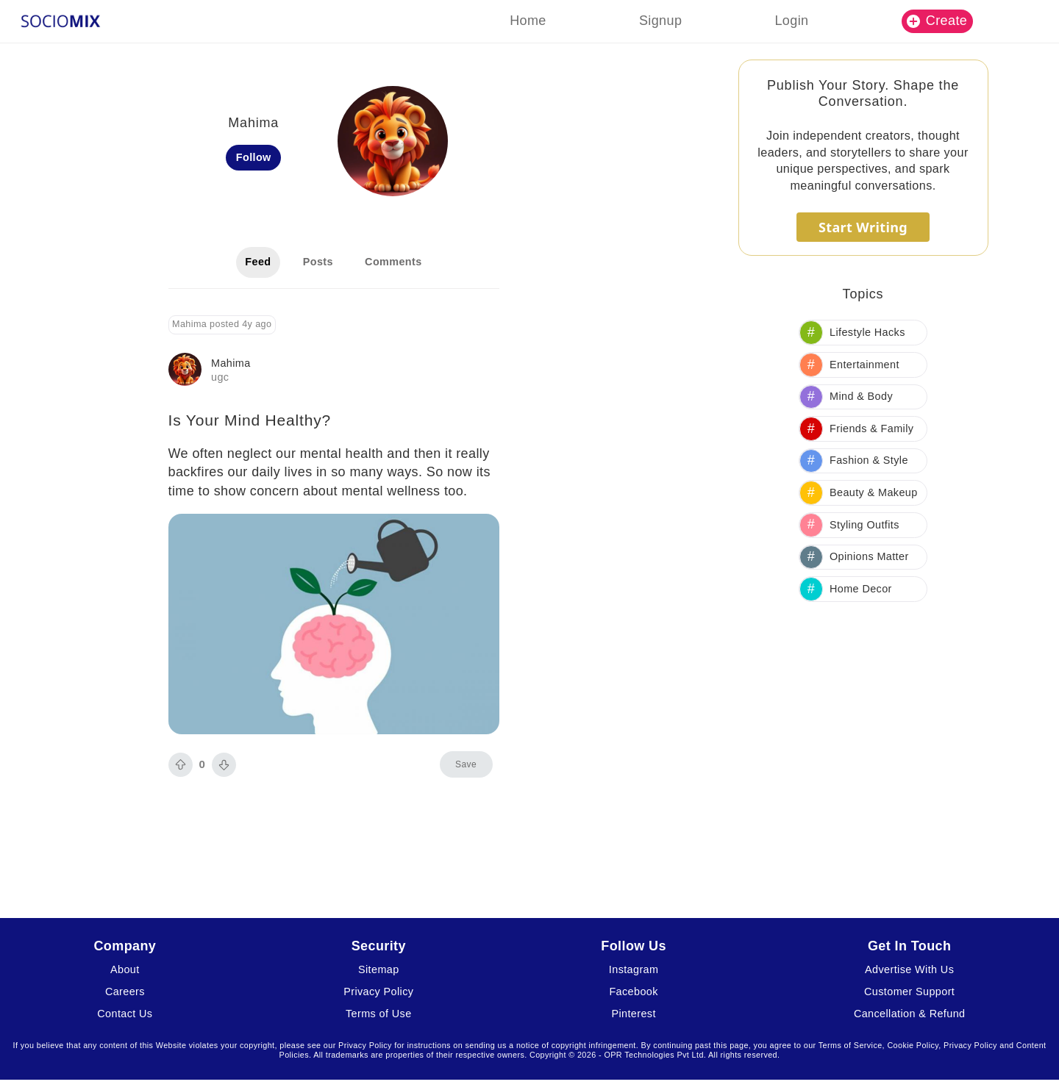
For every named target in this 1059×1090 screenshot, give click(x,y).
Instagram (634, 969)
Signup (660, 20)
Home (528, 20)
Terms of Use (379, 1013)
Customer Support (909, 991)
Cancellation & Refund (910, 1013)
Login (791, 20)
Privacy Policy (378, 991)
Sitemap (378, 969)
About (125, 969)
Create (937, 20)
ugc (220, 377)
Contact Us (124, 1013)
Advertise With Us (909, 969)
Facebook (633, 991)
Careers (125, 991)
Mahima (231, 363)
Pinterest (633, 1013)
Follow (253, 157)
